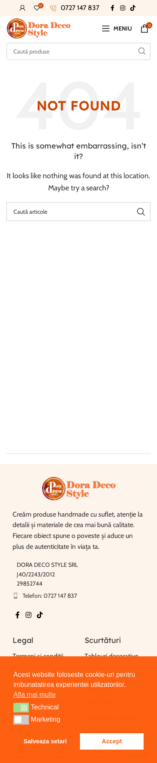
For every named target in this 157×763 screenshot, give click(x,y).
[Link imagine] (78, 488)
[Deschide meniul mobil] (117, 28)
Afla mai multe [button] (34, 694)
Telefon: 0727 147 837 (50, 595)
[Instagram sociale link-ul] (123, 8)
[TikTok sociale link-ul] (133, 8)
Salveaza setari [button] (45, 741)
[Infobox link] (74, 8)
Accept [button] (112, 741)
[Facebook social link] (113, 8)
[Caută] (78, 51)
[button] (21, 707)
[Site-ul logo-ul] (38, 28)
